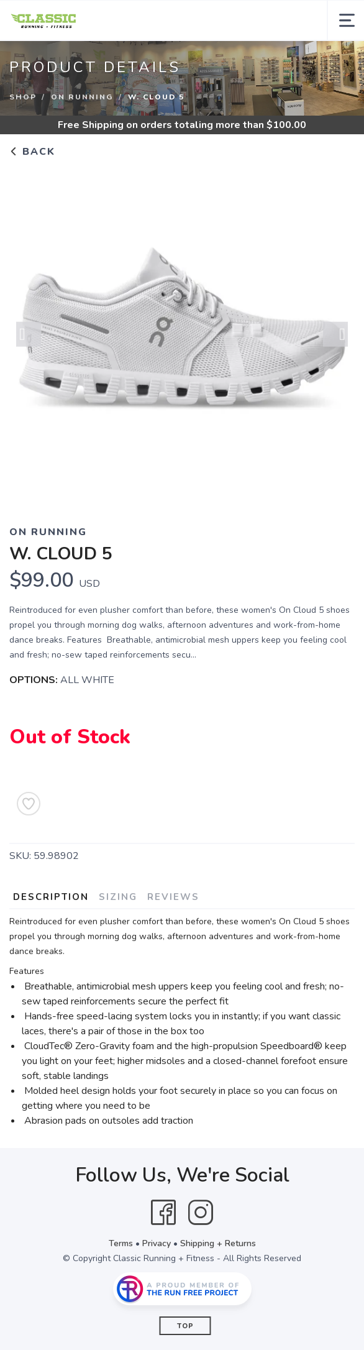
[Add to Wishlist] (28, 803)
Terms (121, 1243)
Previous (28, 335)
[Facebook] (163, 1212)
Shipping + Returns (218, 1243)
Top (185, 1326)
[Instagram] (200, 1212)
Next (335, 335)
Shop (23, 97)
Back (32, 151)
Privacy (156, 1243)
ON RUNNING (82, 97)
